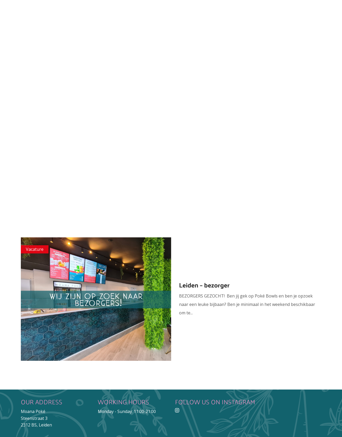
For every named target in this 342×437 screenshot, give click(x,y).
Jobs (178, 45)
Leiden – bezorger (204, 285)
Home (65, 45)
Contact (247, 45)
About (92, 45)
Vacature (35, 249)
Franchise (209, 45)
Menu (118, 45)
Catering (149, 45)
